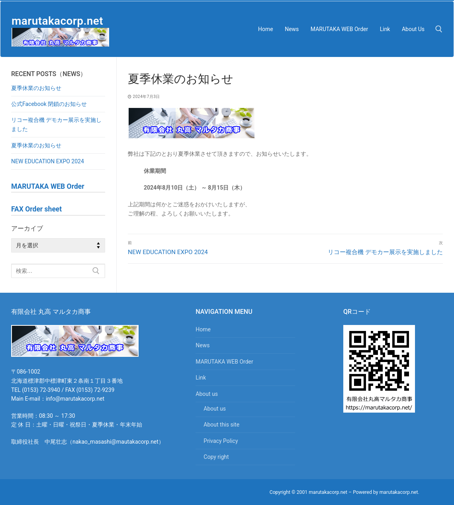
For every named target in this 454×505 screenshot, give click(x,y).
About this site (221, 424)
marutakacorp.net (57, 20)
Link (201, 377)
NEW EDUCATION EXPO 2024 (47, 161)
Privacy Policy (221, 441)
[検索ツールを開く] (438, 29)
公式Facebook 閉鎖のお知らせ (49, 104)
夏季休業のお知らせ (36, 88)
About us (207, 394)
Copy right (216, 457)
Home (203, 329)
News (202, 345)
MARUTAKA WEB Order (224, 361)
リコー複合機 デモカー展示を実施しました (56, 124)
